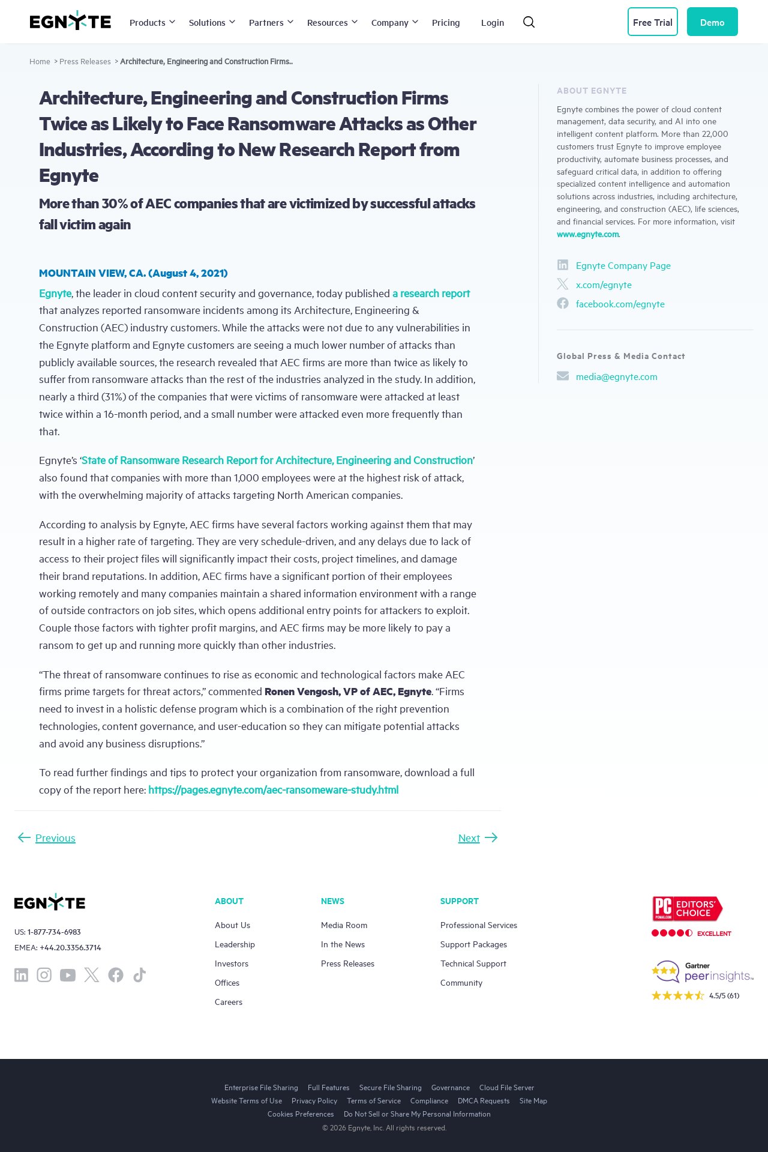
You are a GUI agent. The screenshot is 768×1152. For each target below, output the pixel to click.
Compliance (429, 1100)
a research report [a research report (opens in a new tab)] (431, 293)
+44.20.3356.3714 (70, 947)
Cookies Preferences (301, 1113)
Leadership (235, 943)
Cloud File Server (507, 1086)
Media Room (344, 924)
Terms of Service (374, 1100)
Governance (450, 1086)
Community (461, 982)
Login (492, 22)
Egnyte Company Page (614, 264)
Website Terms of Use (246, 1100)
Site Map (533, 1100)
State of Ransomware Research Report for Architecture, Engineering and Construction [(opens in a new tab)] (277, 459)
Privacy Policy (314, 1100)
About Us (232, 924)
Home (39, 60)
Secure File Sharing (390, 1086)
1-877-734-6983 (54, 931)
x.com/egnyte (594, 284)
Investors (231, 962)
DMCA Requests (484, 1100)
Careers (228, 1001)
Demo (712, 21)
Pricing (446, 22)
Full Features (329, 1086)
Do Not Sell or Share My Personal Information (417, 1113)
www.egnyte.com (588, 233)
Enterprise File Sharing (261, 1086)
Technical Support (473, 962)
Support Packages (473, 943)
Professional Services (478, 924)
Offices (227, 982)
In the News (343, 943)
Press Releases (85, 60)
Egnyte (55, 293)
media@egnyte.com (607, 375)
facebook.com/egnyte (611, 303)
